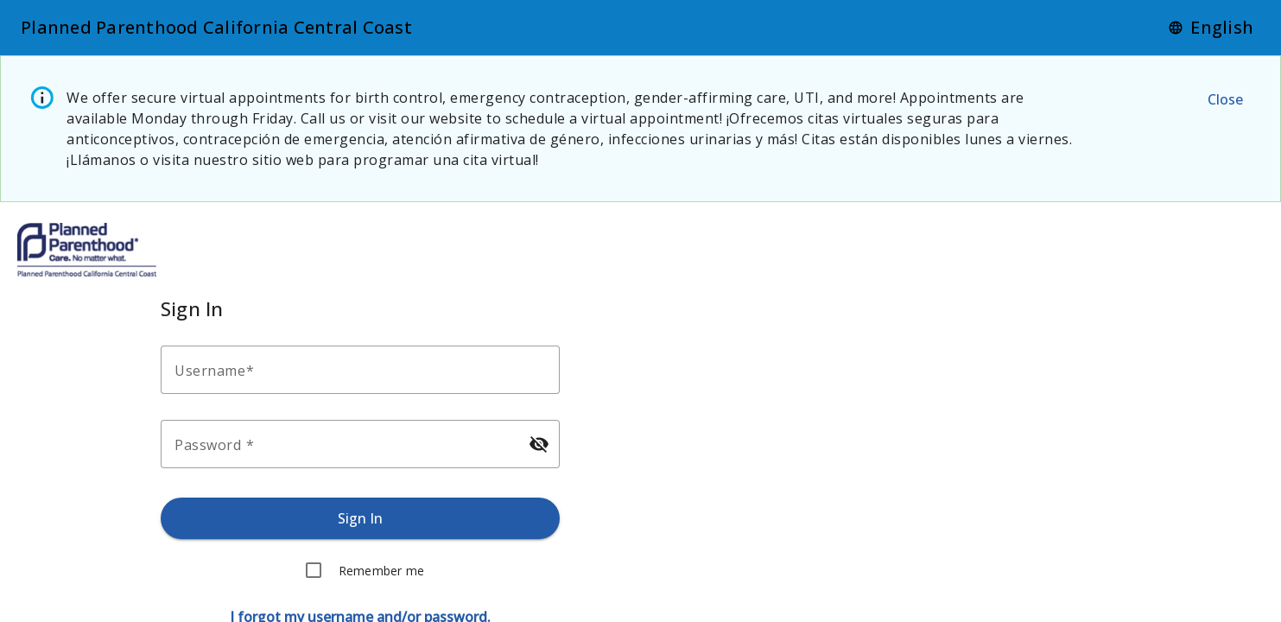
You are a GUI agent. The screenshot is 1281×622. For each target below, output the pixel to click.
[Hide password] (539, 444)
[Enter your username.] (365, 369)
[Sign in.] (360, 518)
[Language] (1210, 27)
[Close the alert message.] (1224, 99)
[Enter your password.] (344, 444)
